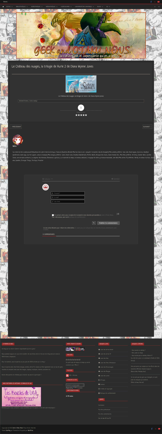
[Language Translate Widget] (75, 385)
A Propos (102, 380)
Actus (8, 6)
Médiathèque (50, 6)
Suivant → (147, 127)
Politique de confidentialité (108, 393)
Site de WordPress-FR (104, 418)
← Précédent (15, 127)
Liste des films (104, 358)
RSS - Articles (71, 375)
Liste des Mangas (105, 371)
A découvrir (65, 6)
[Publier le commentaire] (108, 223)
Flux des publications (104, 409)
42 (107, 6)
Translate (77, 388)
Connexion (115, 179)
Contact (102, 384)
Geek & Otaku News (107, 215)
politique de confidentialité (77, 217)
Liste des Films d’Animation (108, 363)
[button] (11, 6)
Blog (99, 6)
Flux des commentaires (104, 414)
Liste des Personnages (106, 367)
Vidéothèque (35, 6)
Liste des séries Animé (106, 349)
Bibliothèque (21, 6)
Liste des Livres (104, 376)
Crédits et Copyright (106, 389)
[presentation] (107, 207)
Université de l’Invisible (83, 6)
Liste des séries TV (105, 354)
